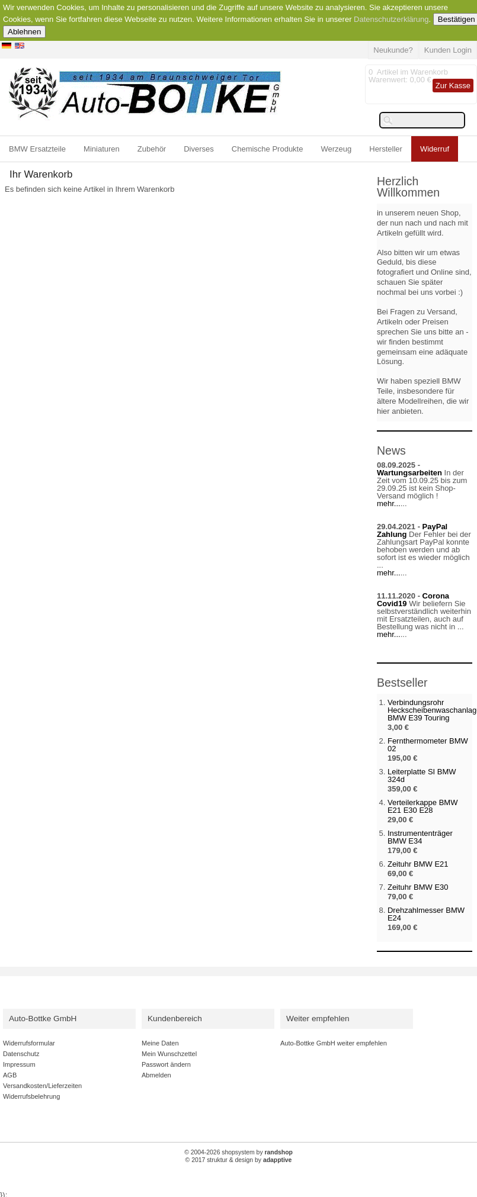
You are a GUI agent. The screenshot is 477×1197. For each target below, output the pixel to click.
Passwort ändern (166, 1064)
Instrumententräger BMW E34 (420, 837)
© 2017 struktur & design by (238, 1160)
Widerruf (434, 148)
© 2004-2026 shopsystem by (238, 1152)
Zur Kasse (453, 85)
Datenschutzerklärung (391, 19)
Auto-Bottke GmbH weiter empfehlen (333, 1043)
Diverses (199, 148)
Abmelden (156, 1075)
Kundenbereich (175, 1018)
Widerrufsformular (29, 1043)
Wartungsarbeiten (409, 472)
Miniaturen (102, 148)
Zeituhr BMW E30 (418, 887)
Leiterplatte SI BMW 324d (422, 775)
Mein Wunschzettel (169, 1053)
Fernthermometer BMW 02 (428, 744)
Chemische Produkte (267, 148)
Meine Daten (160, 1043)
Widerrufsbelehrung (31, 1096)
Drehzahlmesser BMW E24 (426, 914)
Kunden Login (448, 50)
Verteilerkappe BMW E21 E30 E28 (423, 806)
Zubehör (151, 148)
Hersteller (385, 148)
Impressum (19, 1064)
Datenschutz (21, 1053)
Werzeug (336, 148)
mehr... (389, 503)
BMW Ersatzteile (37, 148)
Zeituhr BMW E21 (418, 864)
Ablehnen (24, 31)
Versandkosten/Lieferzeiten (42, 1085)
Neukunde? (393, 50)
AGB (10, 1075)
